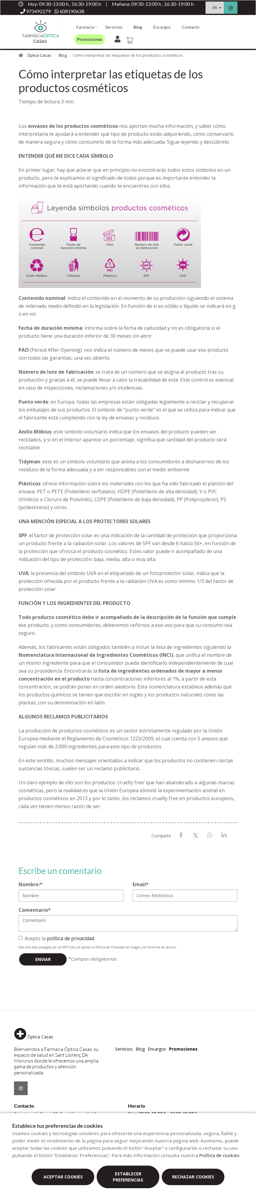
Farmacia (85, 27)
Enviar (43, 959)
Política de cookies (219, 1155)
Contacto (190, 27)
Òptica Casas (39, 55)
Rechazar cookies (193, 1177)
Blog (137, 27)
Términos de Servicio (161, 947)
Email (141, 884)
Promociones (89, 39)
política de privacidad (70, 938)
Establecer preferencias (128, 1177)
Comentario (35, 910)
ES (215, 7)
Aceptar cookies (63, 1177)
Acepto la (56, 938)
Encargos (162, 27)
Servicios (113, 27)
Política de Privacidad (110, 947)
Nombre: (31, 884)
